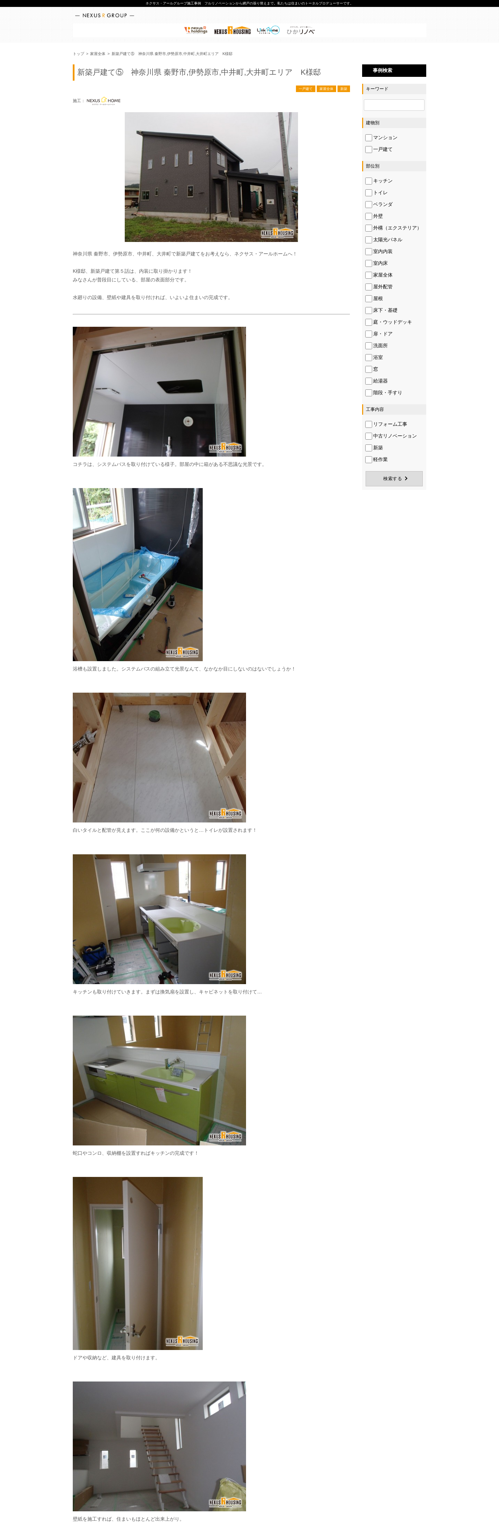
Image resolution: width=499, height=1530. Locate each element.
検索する (392, 478)
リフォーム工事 (386, 424)
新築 (343, 89)
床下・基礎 (381, 310)
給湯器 (376, 381)
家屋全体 (326, 89)
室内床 (376, 263)
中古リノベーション (391, 436)
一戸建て (306, 89)
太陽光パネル (383, 239)
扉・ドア (379, 334)
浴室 (374, 357)
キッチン (379, 181)
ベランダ (379, 204)
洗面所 (376, 345)
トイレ (376, 192)
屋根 (374, 298)
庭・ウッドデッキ (388, 322)
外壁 (374, 216)
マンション (381, 137)
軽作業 (376, 459)
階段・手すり (383, 392)
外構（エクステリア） (393, 228)
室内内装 (379, 251)
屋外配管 (379, 287)
